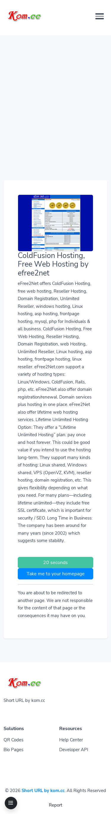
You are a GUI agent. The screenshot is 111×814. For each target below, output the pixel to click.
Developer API (73, 750)
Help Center (71, 740)
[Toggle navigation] (11, 803)
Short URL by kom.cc (43, 791)
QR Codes (13, 740)
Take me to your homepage (56, 574)
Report (55, 805)
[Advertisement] (55, 90)
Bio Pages (13, 750)
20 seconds (55, 562)
